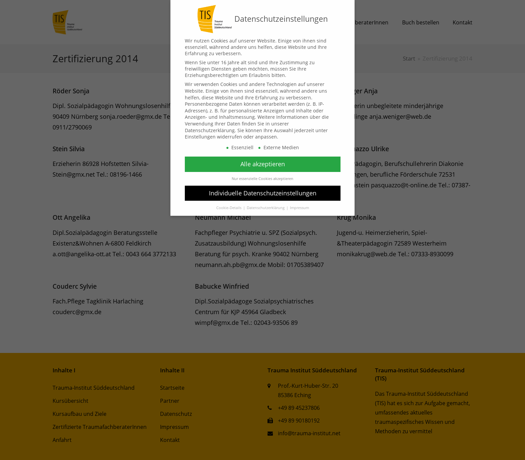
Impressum (299, 207)
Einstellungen (200, 136)
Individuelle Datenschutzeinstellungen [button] (262, 193)
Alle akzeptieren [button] (262, 164)
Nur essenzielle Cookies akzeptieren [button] (262, 178)
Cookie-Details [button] (229, 207)
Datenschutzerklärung (210, 130)
